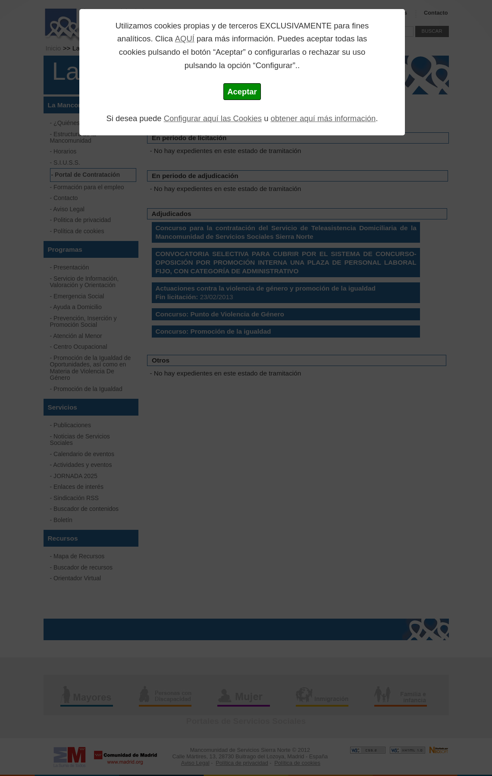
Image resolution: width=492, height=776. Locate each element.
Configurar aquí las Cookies (213, 118)
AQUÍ (184, 38)
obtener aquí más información (323, 118)
